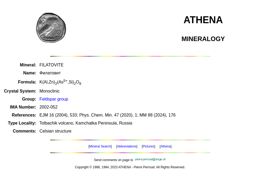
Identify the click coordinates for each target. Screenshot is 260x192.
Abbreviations (127, 146)
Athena (166, 146)
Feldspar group (53, 99)
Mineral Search (100, 146)
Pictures (148, 146)
